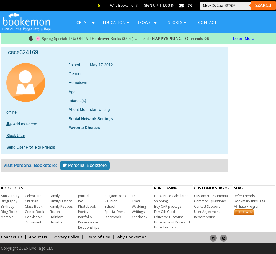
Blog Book (9, 211)
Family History (61, 201)
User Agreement (207, 211)
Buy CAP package (167, 206)
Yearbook (139, 217)
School (110, 206)
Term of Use (98, 237)
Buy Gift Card (164, 211)
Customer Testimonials (212, 196)
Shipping (161, 201)
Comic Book (34, 211)
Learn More (243, 38)
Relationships (88, 227)
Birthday (7, 206)
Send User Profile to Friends (30, 147)
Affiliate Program (247, 206)
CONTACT (207, 22)
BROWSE (146, 22)
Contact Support (207, 206)
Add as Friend (21, 124)
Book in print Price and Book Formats (172, 225)
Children (31, 201)
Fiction (55, 211)
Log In (168, 5)
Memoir (7, 217)
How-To (56, 222)
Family (55, 196)
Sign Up (151, 5)
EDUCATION (116, 22)
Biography (9, 201)
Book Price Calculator (171, 196)
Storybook (113, 217)
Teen (136, 196)
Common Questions (210, 201)
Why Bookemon (132, 237)
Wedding (139, 206)
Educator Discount (168, 217)
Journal (83, 196)
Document (33, 222)
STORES (177, 22)
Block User (15, 135)
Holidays (56, 217)
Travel (136, 201)
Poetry (83, 211)
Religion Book (115, 196)
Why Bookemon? (124, 5)
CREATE (85, 22)
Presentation (88, 222)
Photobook (87, 206)
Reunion (111, 201)
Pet (80, 201)
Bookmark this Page (249, 201)
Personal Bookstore (85, 165)
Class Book (33, 206)
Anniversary (10, 196)
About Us (38, 237)
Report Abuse (205, 217)
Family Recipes (61, 206)
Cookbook (33, 217)
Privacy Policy (66, 237)
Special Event (115, 211)
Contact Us (11, 237)
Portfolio (85, 217)
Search (263, 5)
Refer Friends (244, 196)
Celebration (34, 196)
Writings (138, 211)
